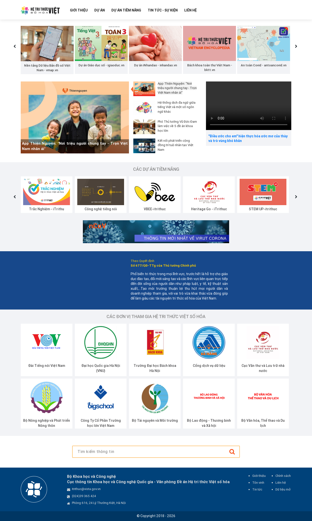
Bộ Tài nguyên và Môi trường (155, 420)
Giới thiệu (79, 10)
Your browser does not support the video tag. (248, 105)
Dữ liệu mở (283, 489)
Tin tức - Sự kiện (163, 10)
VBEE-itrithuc (155, 209)
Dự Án (99, 10)
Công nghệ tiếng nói (101, 209)
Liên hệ (190, 10)
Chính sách (283, 476)
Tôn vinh (258, 483)
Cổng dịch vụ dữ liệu (209, 365)
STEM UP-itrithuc (263, 209)
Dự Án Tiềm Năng (126, 10)
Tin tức (257, 489)
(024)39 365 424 (84, 496)
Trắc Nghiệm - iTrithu (46, 209)
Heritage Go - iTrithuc (209, 209)
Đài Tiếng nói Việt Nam (46, 365)
